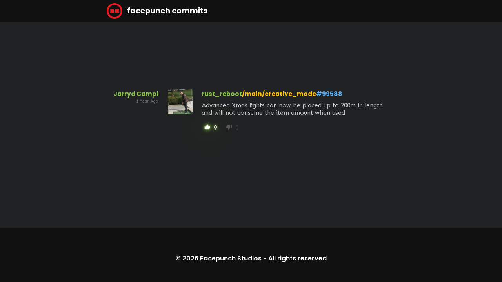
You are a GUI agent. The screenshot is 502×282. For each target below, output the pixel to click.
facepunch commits (157, 11)
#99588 (329, 94)
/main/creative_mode (279, 94)
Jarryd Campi (135, 94)
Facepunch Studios (231, 258)
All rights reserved (297, 258)
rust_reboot (222, 94)
